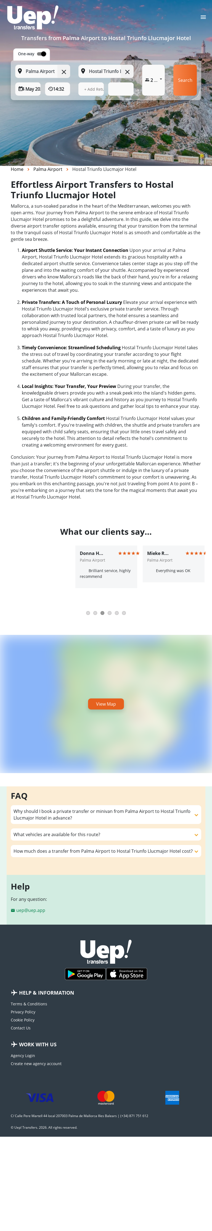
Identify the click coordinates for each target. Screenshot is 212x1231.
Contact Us (21, 1028)
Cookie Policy (23, 1020)
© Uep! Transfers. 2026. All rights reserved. (44, 1127)
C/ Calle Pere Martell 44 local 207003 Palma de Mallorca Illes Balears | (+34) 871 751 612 (79, 1115)
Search (185, 80)
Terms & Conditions (29, 1003)
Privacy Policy (23, 1011)
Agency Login (23, 1055)
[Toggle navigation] (203, 19)
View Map (106, 704)
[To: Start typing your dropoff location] (105, 71)
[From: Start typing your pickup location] (42, 71)
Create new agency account (36, 1063)
